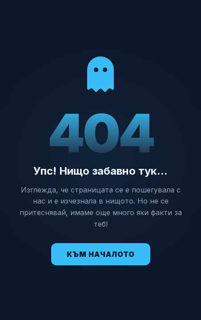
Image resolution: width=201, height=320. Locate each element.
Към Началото (101, 254)
